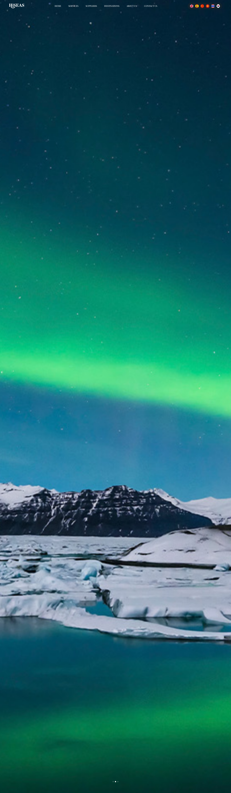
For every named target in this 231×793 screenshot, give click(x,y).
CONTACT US (150, 5)
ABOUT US (132, 5)
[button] (113, 781)
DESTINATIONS (111, 5)
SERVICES (73, 5)
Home (58, 5)
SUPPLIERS (91, 5)
